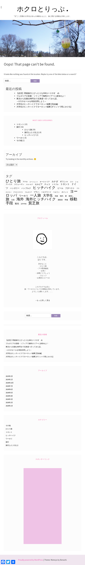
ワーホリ (20, 138)
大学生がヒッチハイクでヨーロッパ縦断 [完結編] (37, 104)
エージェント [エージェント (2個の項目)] (34, 182)
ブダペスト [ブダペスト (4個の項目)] (70, 188)
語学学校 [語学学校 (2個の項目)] (23, 204)
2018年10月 (10, 383)
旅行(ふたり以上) (31, 132)
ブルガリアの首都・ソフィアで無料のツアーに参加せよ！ (41, 96)
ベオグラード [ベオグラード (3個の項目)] (46, 192)
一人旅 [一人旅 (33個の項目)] (35, 195)
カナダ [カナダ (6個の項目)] (55, 181)
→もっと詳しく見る (42, 300)
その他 (19, 140)
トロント (20, 124)
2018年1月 (9, 406)
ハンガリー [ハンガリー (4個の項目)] (15, 188)
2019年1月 (9, 379)
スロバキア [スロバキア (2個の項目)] (29, 184)
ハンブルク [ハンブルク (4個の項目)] (26, 188)
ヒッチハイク (30, 135)
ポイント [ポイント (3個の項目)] (65, 192)
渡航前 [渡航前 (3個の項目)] (60, 200)
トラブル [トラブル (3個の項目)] (55, 184)
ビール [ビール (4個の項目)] (60, 188)
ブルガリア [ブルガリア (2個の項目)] (28, 192)
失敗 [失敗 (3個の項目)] (56, 196)
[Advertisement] (43, 506)
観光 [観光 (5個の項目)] (17, 203)
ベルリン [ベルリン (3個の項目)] (56, 192)
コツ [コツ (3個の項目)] (71, 182)
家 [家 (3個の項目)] (66, 196)
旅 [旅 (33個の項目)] (7, 199)
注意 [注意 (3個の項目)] (13, 200)
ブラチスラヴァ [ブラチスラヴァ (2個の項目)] (18, 192)
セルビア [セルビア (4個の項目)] (38, 184)
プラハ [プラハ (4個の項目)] (36, 192)
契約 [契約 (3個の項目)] (61, 196)
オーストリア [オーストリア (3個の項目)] (45, 182)
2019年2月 (9, 376)
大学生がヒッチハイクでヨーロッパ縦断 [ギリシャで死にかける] (43, 106)
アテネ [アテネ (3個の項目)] (25, 182)
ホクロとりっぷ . (42, 8)
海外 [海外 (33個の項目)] (20, 199)
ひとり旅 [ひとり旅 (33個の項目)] (13, 181)
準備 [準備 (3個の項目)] (66, 200)
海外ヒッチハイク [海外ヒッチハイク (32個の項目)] (41, 199)
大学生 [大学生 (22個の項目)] (48, 195)
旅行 (18, 127)
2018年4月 (9, 396)
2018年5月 (9, 393)
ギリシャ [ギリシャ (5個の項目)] (64, 181)
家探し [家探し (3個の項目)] (71, 196)
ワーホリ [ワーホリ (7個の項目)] (23, 195)
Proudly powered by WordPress (30, 560)
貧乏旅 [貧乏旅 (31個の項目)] (33, 203)
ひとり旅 (28, 129)
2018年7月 (9, 386)
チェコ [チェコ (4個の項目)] (47, 184)
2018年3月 (9, 399)
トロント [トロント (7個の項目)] (65, 184)
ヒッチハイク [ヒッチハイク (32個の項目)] (44, 187)
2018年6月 (9, 389)
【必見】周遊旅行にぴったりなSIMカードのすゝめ (37, 93)
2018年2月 (9, 402)
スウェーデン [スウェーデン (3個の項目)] (19, 184)
